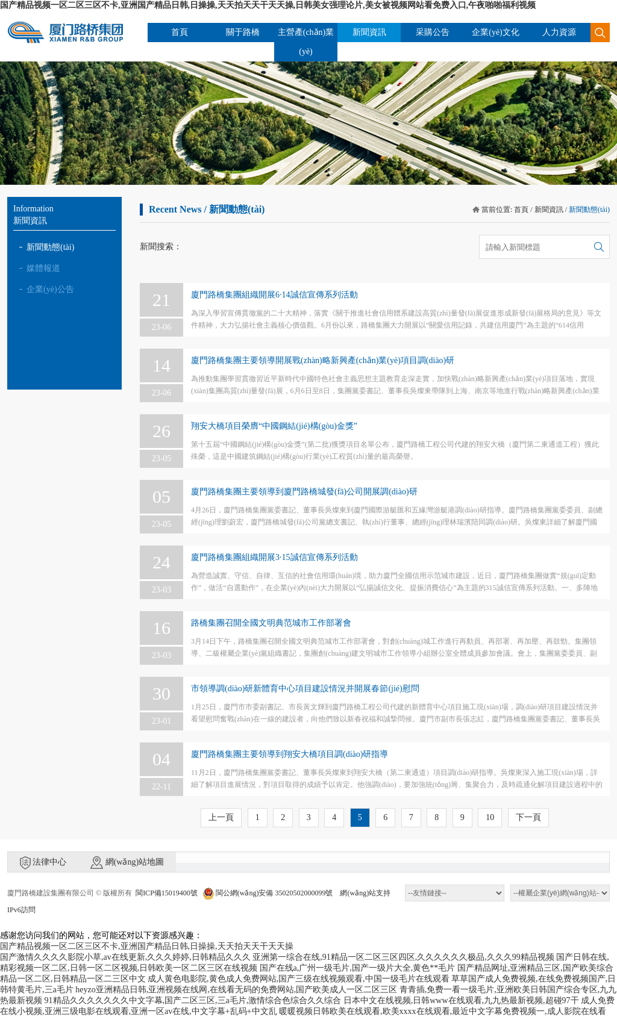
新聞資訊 (369, 32)
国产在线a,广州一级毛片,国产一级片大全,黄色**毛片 (358, 967)
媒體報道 (43, 268)
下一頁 (528, 817)
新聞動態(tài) (50, 247)
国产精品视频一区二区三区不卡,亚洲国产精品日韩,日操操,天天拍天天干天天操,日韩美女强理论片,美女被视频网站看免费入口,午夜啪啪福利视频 (268, 5)
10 (490, 817)
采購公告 (432, 32)
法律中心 (43, 862)
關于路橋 (243, 32)
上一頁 (221, 817)
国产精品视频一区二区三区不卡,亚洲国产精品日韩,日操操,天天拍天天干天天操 (146, 946)
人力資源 (559, 32)
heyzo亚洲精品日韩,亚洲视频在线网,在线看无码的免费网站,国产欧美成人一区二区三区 (236, 989)
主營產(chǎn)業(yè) (306, 42)
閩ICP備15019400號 (167, 893)
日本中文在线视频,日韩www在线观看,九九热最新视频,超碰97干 (461, 1000)
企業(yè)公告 (50, 289)
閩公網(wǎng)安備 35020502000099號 (268, 893)
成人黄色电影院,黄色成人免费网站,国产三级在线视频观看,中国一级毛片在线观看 (298, 978)
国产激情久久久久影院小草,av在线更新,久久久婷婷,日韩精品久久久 (125, 957)
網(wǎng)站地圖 (127, 862)
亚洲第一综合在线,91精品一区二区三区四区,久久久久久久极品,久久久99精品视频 (403, 957)
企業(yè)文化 (495, 32)
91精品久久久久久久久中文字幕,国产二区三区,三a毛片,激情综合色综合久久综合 (193, 1000)
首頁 (179, 32)
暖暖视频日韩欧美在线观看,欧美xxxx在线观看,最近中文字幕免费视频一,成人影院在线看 (442, 1011)
